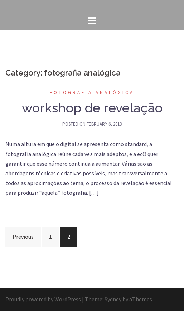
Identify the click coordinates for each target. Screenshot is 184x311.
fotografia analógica (92, 92)
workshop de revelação (92, 107)
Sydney (113, 299)
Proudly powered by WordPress (43, 299)
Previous (23, 236)
